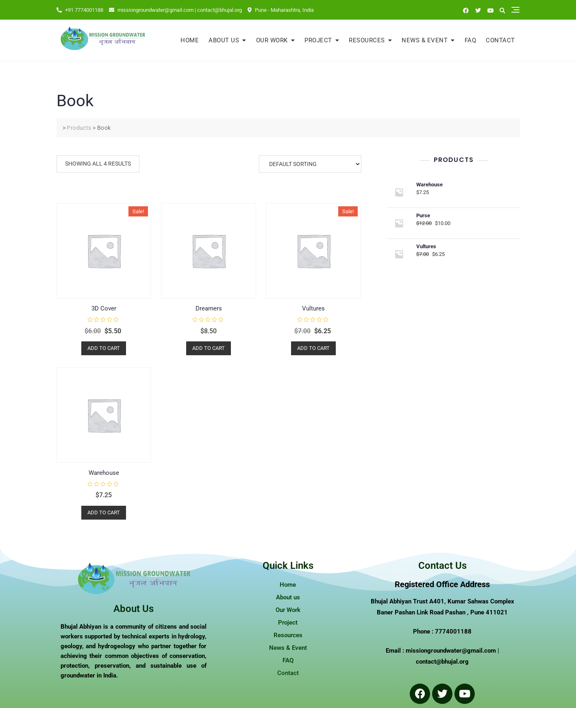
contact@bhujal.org (442, 661)
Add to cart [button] (103, 348)
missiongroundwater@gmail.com (451, 650)
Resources (367, 40)
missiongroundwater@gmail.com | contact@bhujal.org (175, 10)
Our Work (272, 40)
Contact (500, 40)
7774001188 (453, 631)
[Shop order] (310, 164)
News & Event (425, 40)
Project (318, 40)
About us (224, 40)
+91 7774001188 (80, 10)
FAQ (470, 40)
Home (189, 40)
